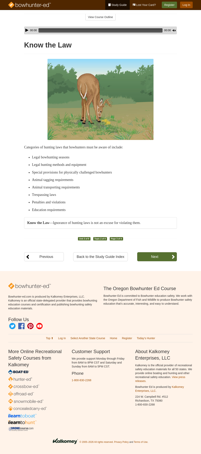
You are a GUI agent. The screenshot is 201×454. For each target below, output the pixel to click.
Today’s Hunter (146, 338)
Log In (186, 4)
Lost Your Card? (144, 4)
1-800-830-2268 (81, 380)
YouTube (39, 326)
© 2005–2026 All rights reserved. (96, 442)
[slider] (95, 30)
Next (154, 257)
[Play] (26, 30)
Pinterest (30, 326)
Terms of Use (141, 442)
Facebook (21, 326)
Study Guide (117, 4)
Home (113, 338)
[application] (100, 30)
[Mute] (163, 30)
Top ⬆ (49, 338)
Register (169, 4)
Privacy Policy (121, 442)
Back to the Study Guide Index (100, 257)
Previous (46, 257)
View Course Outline (100, 17)
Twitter (12, 326)
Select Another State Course (87, 338)
